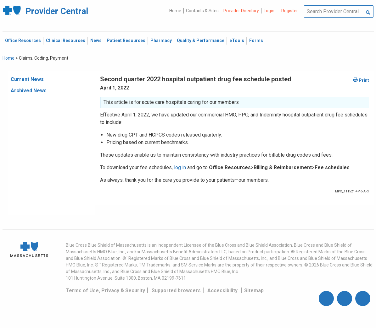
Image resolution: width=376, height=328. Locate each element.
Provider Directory (241, 10)
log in (180, 167)
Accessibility (222, 290)
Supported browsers (176, 290)
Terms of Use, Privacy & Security (105, 290)
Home (175, 10)
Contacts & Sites (202, 10)
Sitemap (254, 290)
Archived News (29, 91)
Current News (27, 79)
